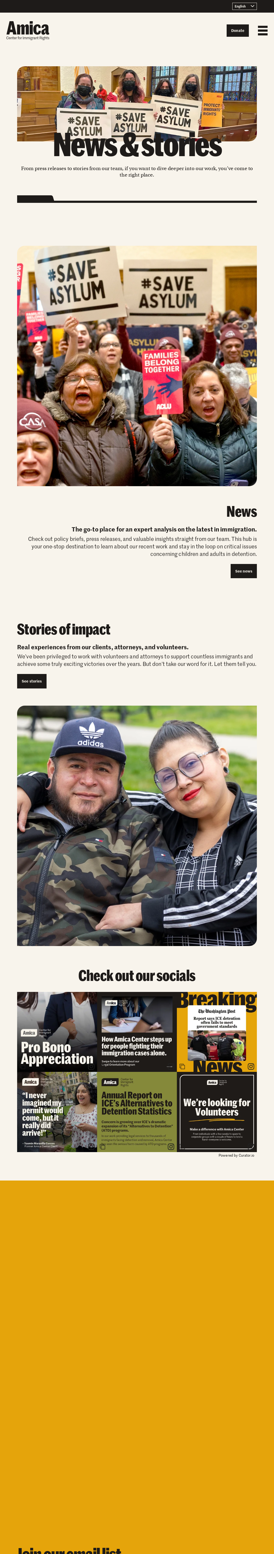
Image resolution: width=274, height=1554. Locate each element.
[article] (57, 1032)
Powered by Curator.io (236, 1155)
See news (243, 571)
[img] (57, 1032)
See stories (32, 681)
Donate (237, 30)
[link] (91, 1066)
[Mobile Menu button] (261, 30)
